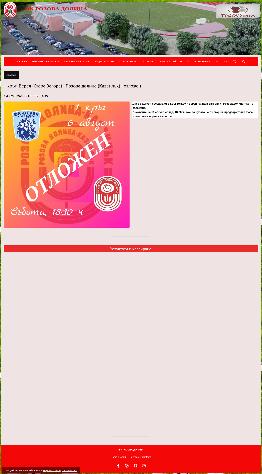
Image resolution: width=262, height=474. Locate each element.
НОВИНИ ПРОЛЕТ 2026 (45, 61)
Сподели (11, 75)
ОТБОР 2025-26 (128, 61)
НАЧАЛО (22, 61)
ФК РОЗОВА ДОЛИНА (55, 8)
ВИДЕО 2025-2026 (104, 61)
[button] (67, 165)
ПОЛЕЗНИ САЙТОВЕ (170, 61)
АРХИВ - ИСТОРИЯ (199, 61)
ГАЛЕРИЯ (147, 61)
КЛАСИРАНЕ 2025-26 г (76, 61)
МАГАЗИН (221, 61)
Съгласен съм (69, 470)
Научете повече (51, 470)
